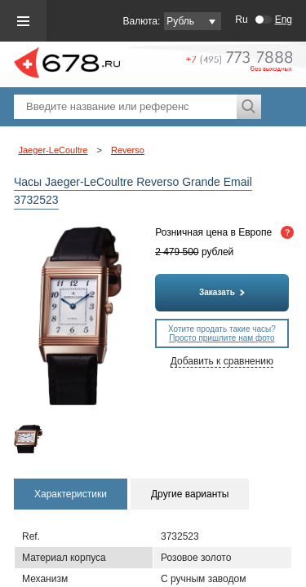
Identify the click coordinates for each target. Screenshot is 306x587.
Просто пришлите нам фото (221, 337)
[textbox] (125, 107)
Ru (241, 19)
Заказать (222, 292)
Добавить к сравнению (222, 361)
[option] (29, 439)
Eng (283, 19)
